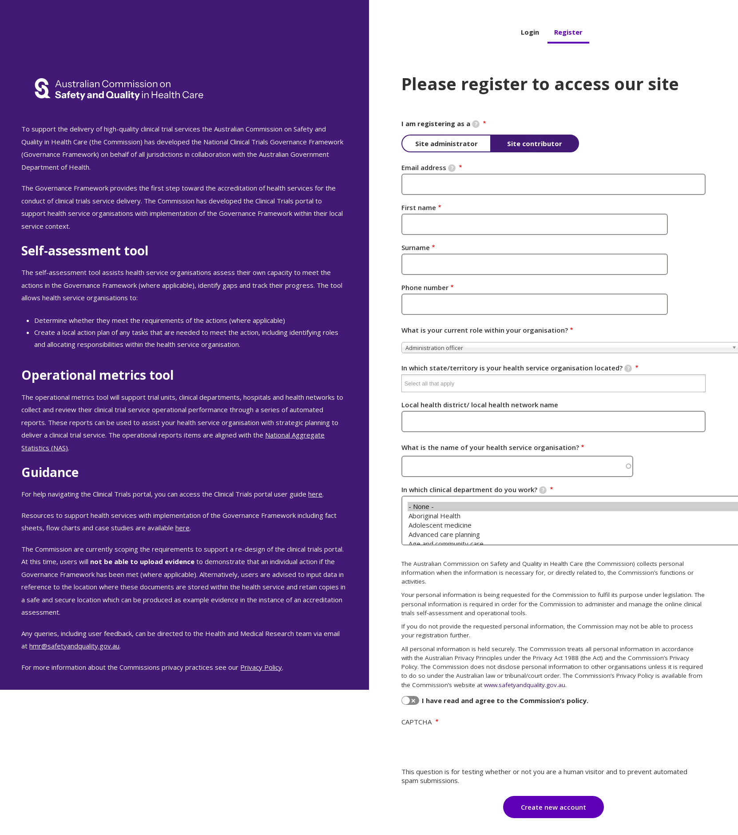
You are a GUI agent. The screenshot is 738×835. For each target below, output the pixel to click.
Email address (428, 167)
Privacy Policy (261, 667)
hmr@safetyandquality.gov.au (74, 645)
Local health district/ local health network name (479, 404)
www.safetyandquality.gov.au (524, 685)
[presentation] (468, 747)
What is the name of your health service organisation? (490, 447)
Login (530, 32)
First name (418, 207)
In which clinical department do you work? (474, 489)
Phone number (424, 287)
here (315, 493)
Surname (415, 247)
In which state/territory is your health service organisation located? (516, 367)
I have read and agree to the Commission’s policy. (505, 700)
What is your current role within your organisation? (484, 330)
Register (568, 32)
